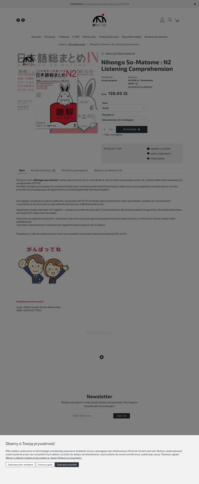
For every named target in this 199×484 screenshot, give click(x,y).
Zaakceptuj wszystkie (67, 465)
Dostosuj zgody (45, 465)
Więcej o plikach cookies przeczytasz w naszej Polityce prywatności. (44, 457)
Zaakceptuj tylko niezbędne (20, 465)
